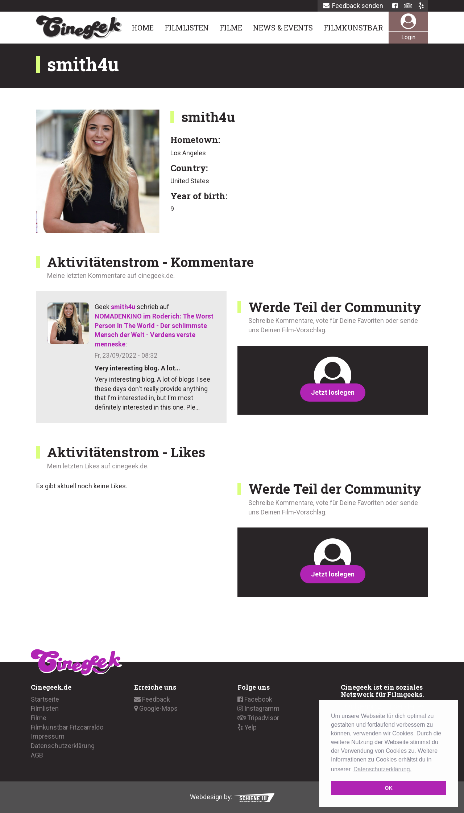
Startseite (45, 699)
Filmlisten (187, 27)
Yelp (247, 727)
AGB (37, 755)
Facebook (254, 699)
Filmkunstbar (353, 27)
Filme (231, 27)
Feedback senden (353, 5)
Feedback (152, 699)
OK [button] (389, 788)
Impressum (48, 736)
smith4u (123, 307)
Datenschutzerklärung (63, 746)
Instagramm (258, 708)
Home (143, 27)
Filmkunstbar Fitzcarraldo (67, 727)
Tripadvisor (258, 718)
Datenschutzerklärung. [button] (382, 769)
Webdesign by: (232, 797)
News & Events (283, 27)
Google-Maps (156, 708)
